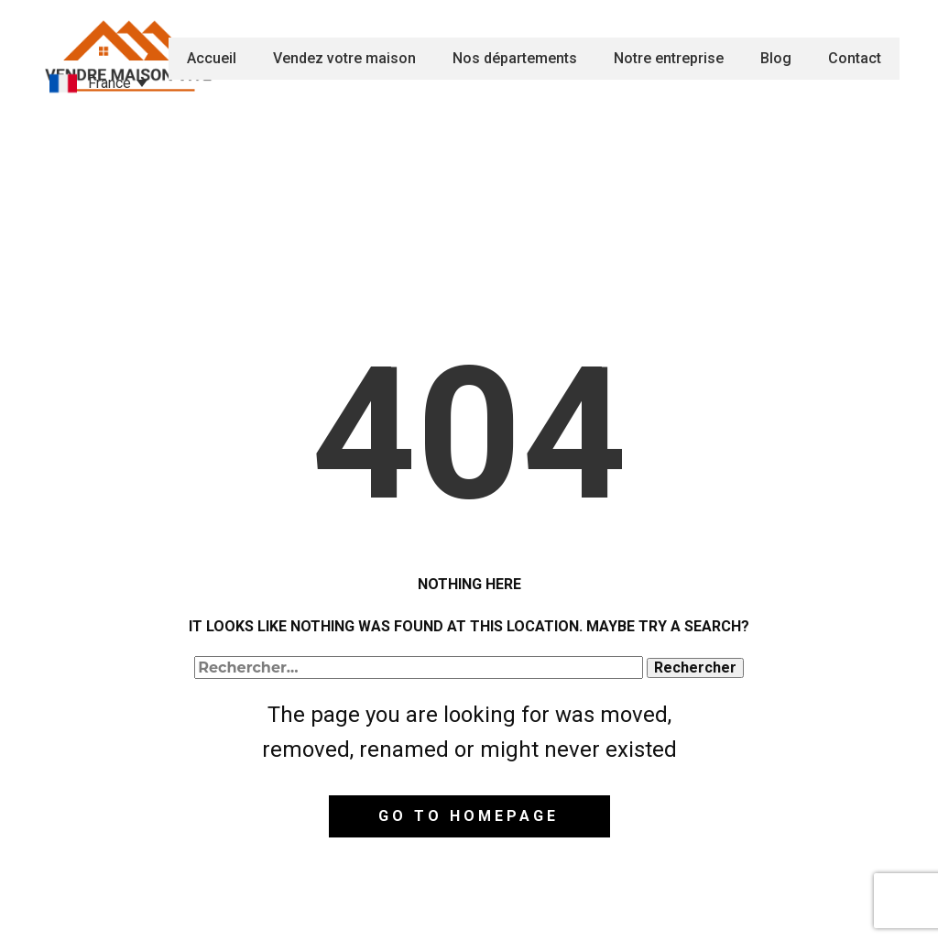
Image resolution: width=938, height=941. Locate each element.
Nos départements (515, 58)
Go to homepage (468, 816)
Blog (775, 58)
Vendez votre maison (344, 58)
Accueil (211, 58)
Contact (854, 58)
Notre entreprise (669, 58)
